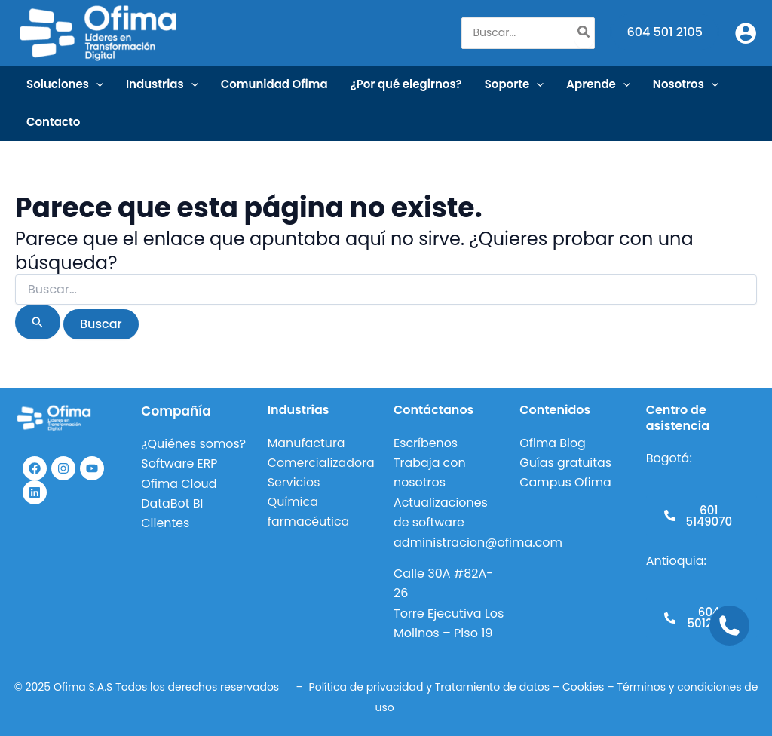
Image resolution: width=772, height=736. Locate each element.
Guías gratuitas (565, 462)
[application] (96, 84)
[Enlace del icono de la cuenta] (745, 33)
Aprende (598, 84)
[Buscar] (584, 33)
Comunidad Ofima (274, 84)
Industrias (162, 84)
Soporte (514, 84)
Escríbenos (426, 443)
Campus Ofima (567, 482)
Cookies (583, 687)
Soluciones (64, 84)
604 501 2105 (664, 32)
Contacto (53, 122)
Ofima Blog (552, 443)
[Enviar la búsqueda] (37, 322)
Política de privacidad (366, 687)
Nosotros (685, 84)
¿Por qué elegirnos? (406, 84)
